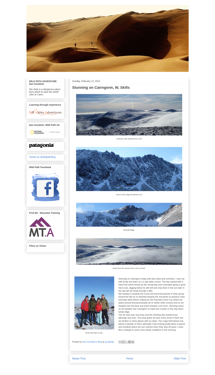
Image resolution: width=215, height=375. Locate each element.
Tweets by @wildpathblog (42, 157)
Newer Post (79, 358)
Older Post (180, 358)
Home (129, 358)
